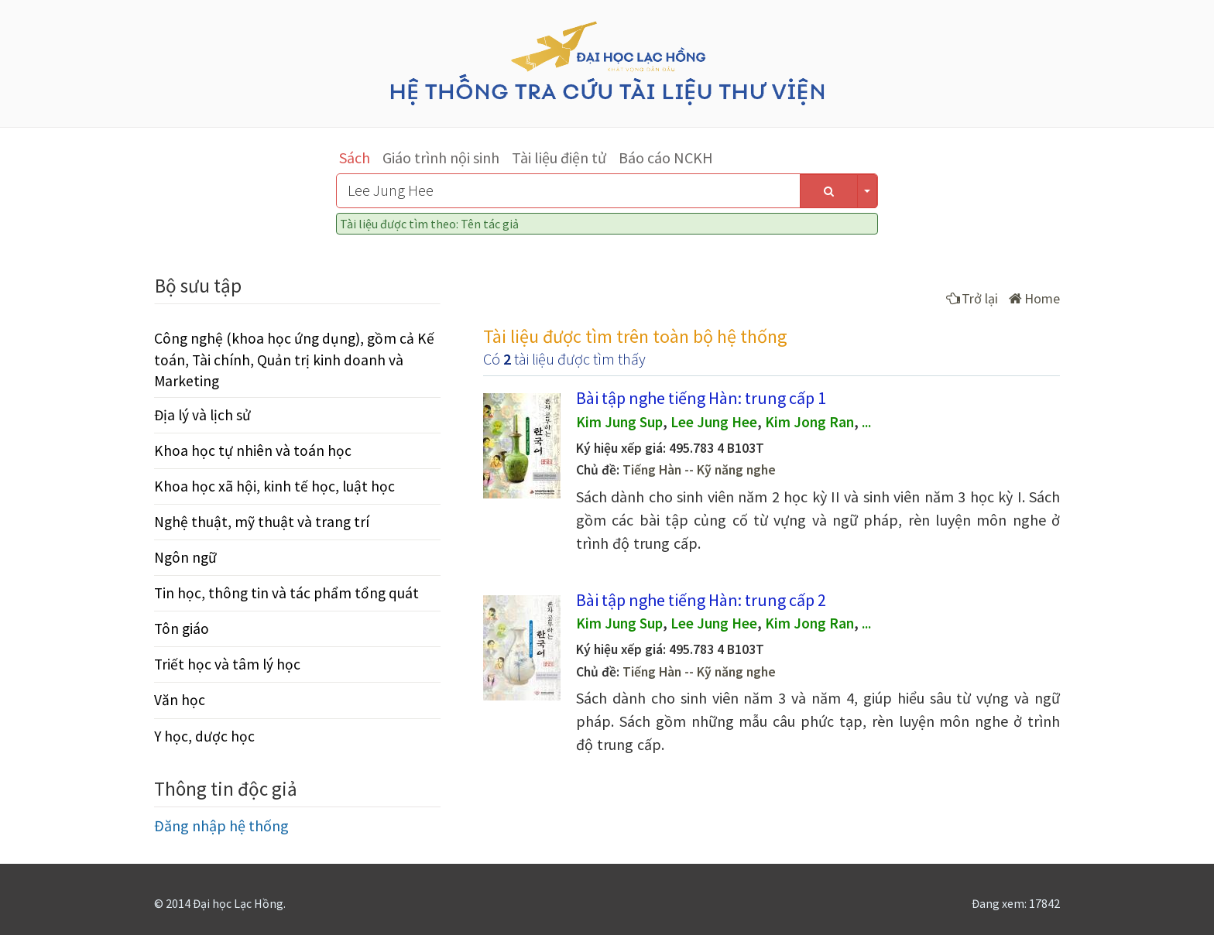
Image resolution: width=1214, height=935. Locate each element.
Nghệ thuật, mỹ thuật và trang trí (261, 521)
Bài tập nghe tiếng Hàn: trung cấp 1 (701, 398)
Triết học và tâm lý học (227, 664)
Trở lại (972, 298)
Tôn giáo (181, 628)
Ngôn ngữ (185, 557)
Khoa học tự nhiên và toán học (253, 450)
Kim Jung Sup (619, 422)
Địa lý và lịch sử (202, 415)
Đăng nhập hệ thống (221, 825)
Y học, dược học (204, 736)
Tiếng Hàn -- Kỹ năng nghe (699, 469)
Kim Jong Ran (809, 422)
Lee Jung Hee (713, 422)
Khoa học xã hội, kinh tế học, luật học (274, 486)
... (866, 422)
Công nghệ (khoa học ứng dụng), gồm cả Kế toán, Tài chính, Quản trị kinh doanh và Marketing (294, 359)
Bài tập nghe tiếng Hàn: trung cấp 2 (701, 600)
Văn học (179, 699)
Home (1034, 298)
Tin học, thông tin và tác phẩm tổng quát (286, 593)
